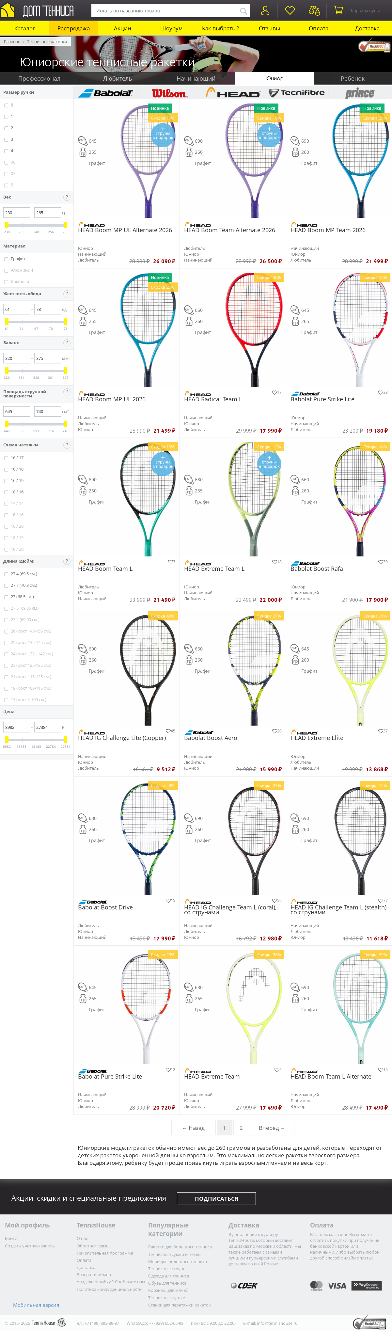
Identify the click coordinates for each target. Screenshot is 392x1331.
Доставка (367, 28)
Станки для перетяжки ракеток (179, 1305)
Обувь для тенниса (167, 1283)
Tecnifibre (296, 92)
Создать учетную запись (30, 1246)
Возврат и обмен (94, 1274)
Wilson (169, 92)
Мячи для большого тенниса (177, 1261)
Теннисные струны (167, 1269)
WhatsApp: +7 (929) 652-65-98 (155, 1323)
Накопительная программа (105, 1253)
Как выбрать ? (220, 28)
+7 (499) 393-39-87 (102, 1323)
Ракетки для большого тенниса (180, 1247)
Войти (11, 1238)
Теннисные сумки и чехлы (174, 1254)
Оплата (318, 28)
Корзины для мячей (168, 1290)
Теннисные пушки (166, 1298)
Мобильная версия (36, 1305)
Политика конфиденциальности (109, 1289)
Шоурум (171, 28)
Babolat (105, 92)
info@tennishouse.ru (277, 1323)
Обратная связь (93, 1246)
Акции (122, 28)
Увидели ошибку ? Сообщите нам (111, 1282)
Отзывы (269, 28)
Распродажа (73, 28)
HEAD (233, 92)
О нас (82, 1238)
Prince (360, 92)
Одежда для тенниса (168, 1276)
